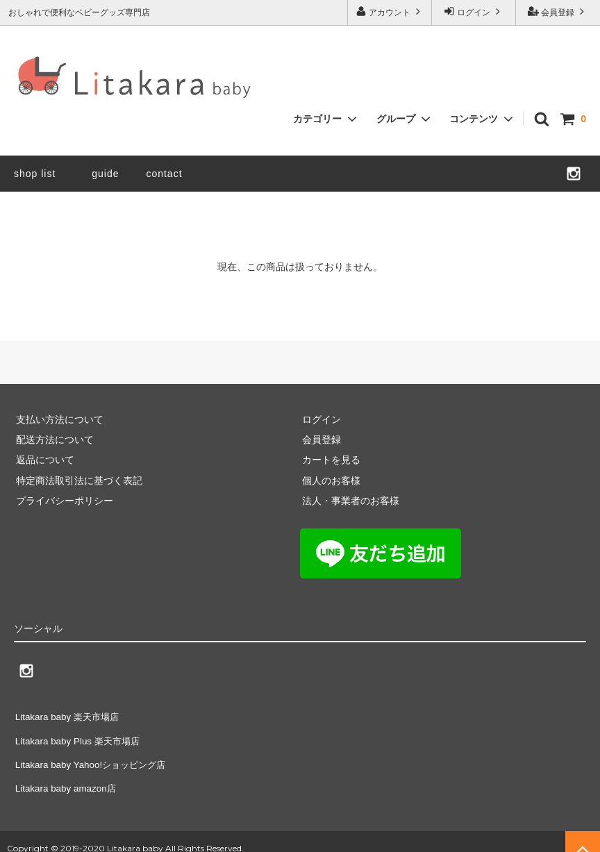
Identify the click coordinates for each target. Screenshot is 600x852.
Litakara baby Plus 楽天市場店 (79, 735)
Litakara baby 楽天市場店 (69, 715)
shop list (35, 173)
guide (110, 173)
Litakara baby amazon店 (66, 776)
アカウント (390, 11)
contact (164, 173)
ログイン (474, 11)
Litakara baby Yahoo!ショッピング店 (93, 755)
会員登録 (558, 11)
